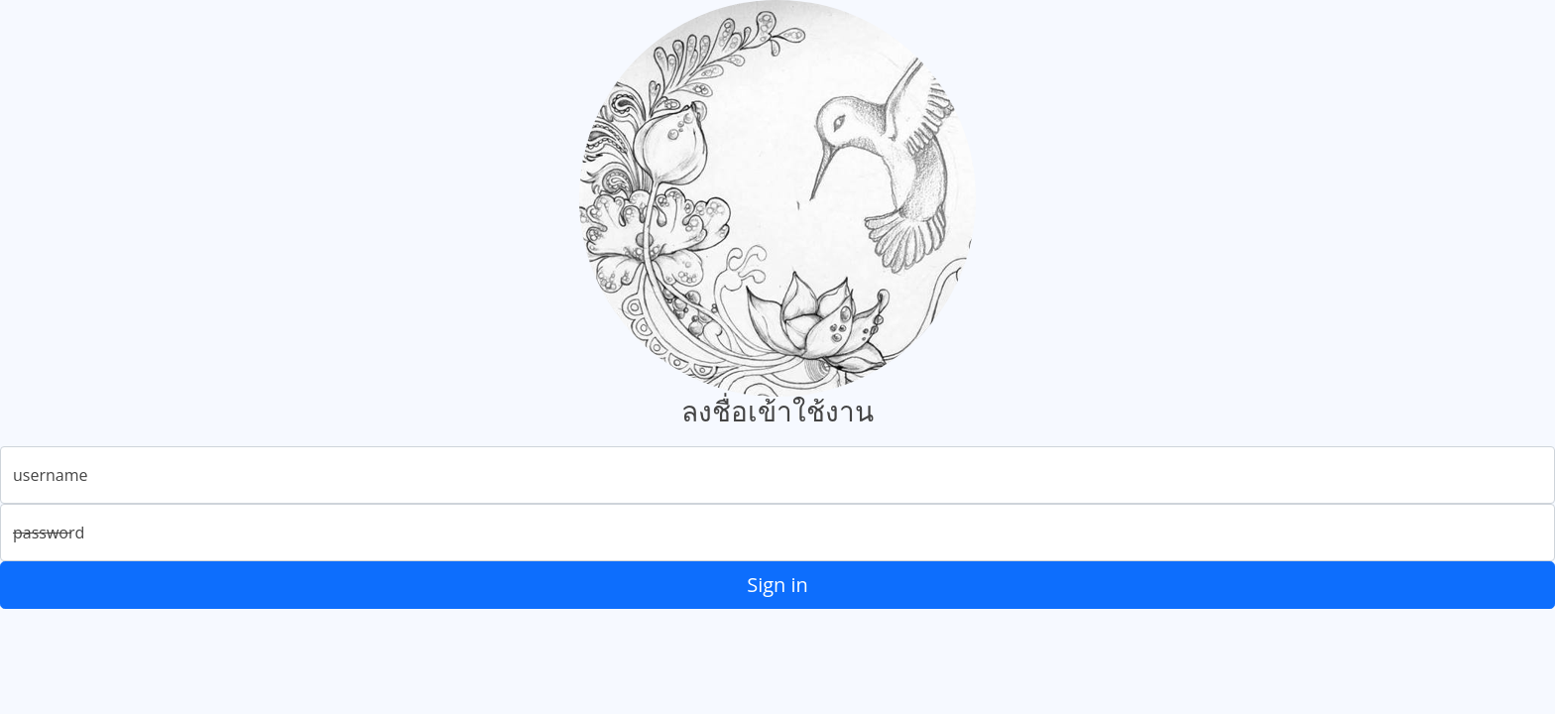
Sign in (777, 584)
